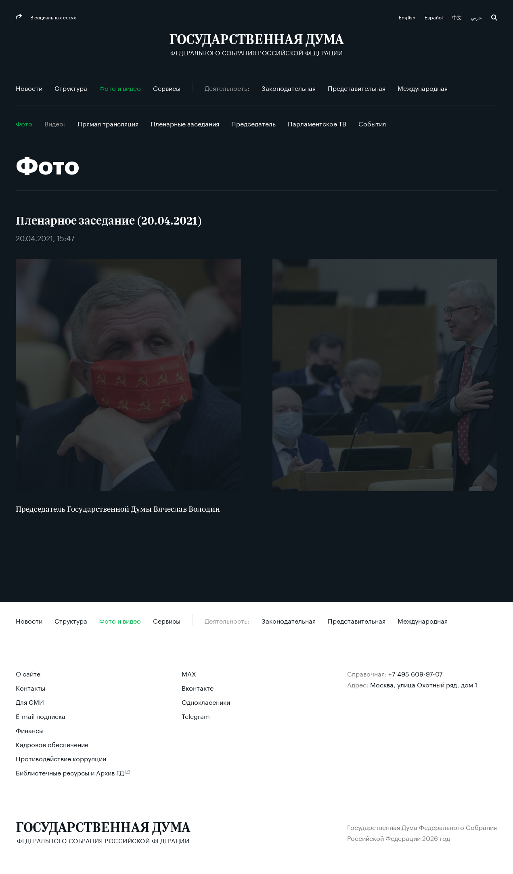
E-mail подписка (40, 715)
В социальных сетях (52, 17)
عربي (477, 17)
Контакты (30, 687)
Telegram (196, 715)
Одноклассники (206, 701)
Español (434, 17)
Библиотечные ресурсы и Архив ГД (70, 772)
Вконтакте (198, 687)
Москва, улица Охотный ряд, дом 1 (423, 684)
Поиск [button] (494, 18)
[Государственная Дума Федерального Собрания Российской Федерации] (256, 44)
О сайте (28, 673)
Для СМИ (30, 701)
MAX (189, 673)
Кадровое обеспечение (52, 744)
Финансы (30, 730)
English (408, 17)
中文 (457, 17)
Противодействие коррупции (61, 758)
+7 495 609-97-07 (415, 673)
